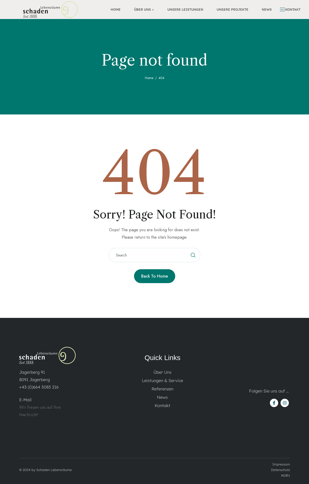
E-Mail (25, 399)
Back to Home (154, 276)
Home (149, 78)
